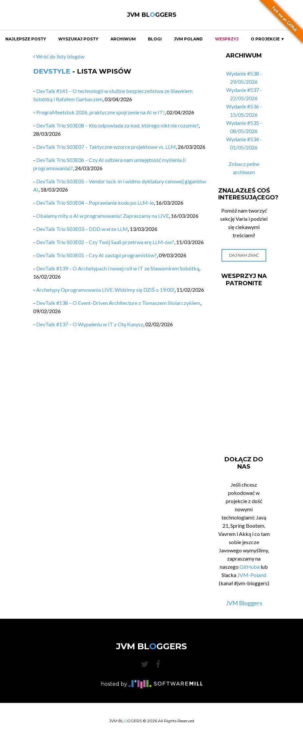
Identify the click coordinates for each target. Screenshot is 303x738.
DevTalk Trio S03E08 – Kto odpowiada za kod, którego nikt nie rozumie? (117, 125)
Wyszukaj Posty (78, 39)
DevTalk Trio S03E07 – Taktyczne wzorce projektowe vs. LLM (106, 147)
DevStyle (51, 71)
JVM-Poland (251, 575)
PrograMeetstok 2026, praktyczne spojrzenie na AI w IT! (100, 112)
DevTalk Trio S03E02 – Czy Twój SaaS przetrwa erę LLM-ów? (105, 242)
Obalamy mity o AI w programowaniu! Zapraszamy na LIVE (102, 216)
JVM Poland (188, 39)
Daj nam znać (244, 255)
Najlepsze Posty (25, 39)
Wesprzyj (227, 39)
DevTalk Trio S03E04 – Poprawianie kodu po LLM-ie (95, 202)
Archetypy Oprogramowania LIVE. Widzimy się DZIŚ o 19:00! (105, 290)
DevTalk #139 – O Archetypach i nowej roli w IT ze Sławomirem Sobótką (117, 268)
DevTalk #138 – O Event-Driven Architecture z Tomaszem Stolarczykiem (118, 303)
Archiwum (123, 39)
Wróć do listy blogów (58, 56)
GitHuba (250, 567)
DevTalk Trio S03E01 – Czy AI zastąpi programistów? (96, 255)
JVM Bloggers (244, 603)
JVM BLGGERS (151, 14)
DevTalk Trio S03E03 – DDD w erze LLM (82, 229)
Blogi (155, 39)
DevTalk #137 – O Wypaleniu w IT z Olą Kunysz (89, 324)
